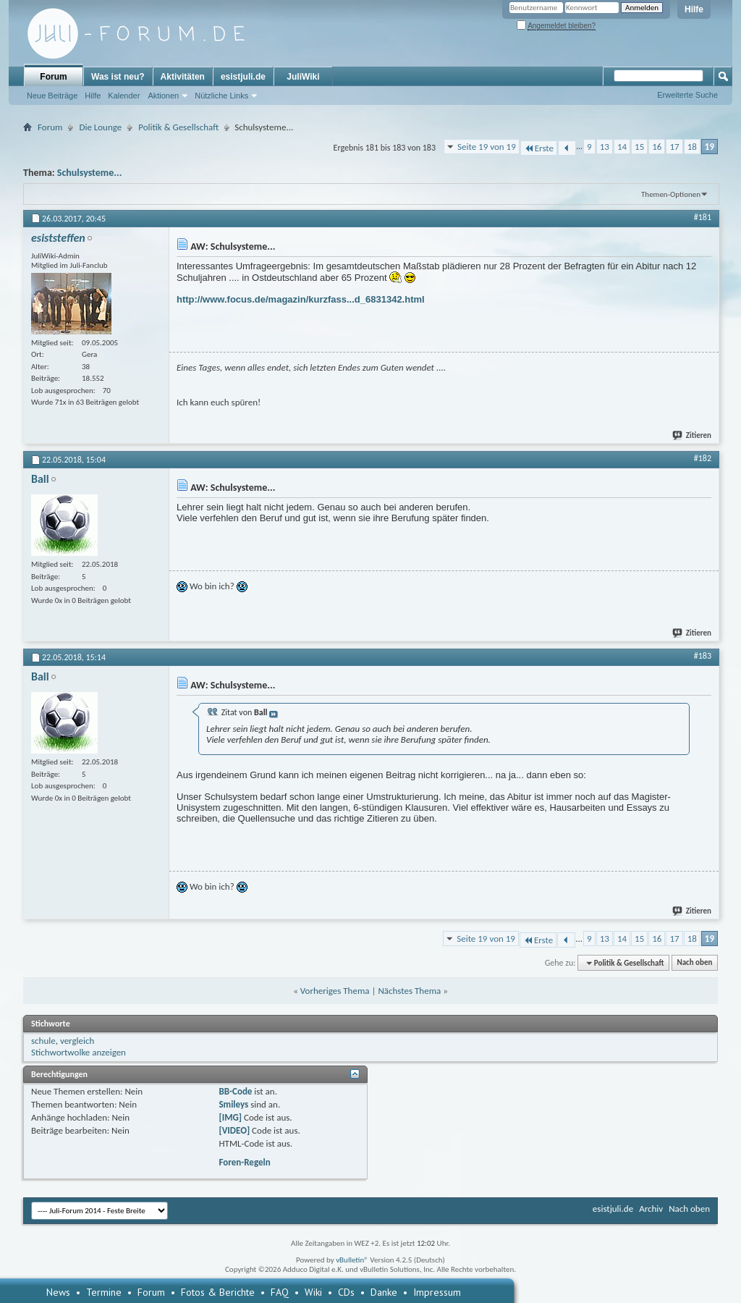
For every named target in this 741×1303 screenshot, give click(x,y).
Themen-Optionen (670, 194)
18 (692, 146)
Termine (104, 1292)
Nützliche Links (221, 95)
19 (709, 146)
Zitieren (692, 435)
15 (639, 146)
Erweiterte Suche (687, 94)
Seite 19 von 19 (486, 146)
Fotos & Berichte (218, 1292)
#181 (702, 217)
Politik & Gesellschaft (178, 127)
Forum (53, 77)
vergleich (77, 1040)
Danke (383, 1292)
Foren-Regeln (244, 1162)
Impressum (437, 1292)
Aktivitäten (183, 77)
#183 (702, 656)
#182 (702, 458)
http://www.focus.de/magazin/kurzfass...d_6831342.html (301, 299)
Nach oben (694, 963)
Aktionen (163, 95)
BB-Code (235, 1091)
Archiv (651, 1208)
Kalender (124, 95)
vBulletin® (352, 1260)
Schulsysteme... (89, 172)
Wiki (313, 1292)
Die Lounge (100, 127)
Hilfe (694, 9)
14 (622, 146)
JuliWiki (303, 77)
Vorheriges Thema (335, 990)
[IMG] (230, 1117)
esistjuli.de (243, 77)
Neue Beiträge (52, 95)
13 (604, 146)
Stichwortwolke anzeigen (78, 1052)
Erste (539, 148)
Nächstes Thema (409, 990)
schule (43, 1040)
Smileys (233, 1104)
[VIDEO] (234, 1130)
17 (674, 146)
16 (656, 146)
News (58, 1292)
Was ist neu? (118, 77)
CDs (346, 1292)
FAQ (280, 1292)
